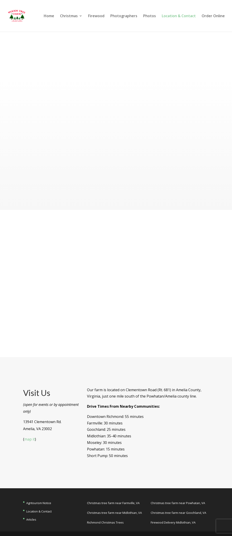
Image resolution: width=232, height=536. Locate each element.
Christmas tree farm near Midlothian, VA (114, 513)
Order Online (213, 16)
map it (29, 439)
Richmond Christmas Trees (105, 522)
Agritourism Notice (38, 503)
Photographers (123, 16)
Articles (31, 519)
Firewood (96, 16)
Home (49, 16)
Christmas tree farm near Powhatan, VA (178, 503)
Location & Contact (179, 16)
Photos (149, 16)
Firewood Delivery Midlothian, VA (173, 522)
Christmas (69, 16)
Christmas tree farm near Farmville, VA (113, 503)
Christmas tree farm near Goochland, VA (178, 513)
